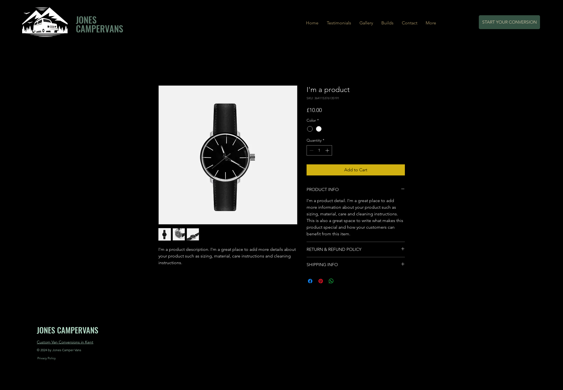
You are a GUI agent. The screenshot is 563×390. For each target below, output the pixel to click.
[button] (387, 23)
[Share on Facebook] (310, 281)
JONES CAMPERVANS (99, 24)
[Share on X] (341, 281)
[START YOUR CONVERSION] (509, 22)
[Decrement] (310, 150)
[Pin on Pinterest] (320, 281)
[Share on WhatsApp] (331, 281)
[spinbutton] (319, 150)
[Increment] (327, 150)
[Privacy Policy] (46, 358)
